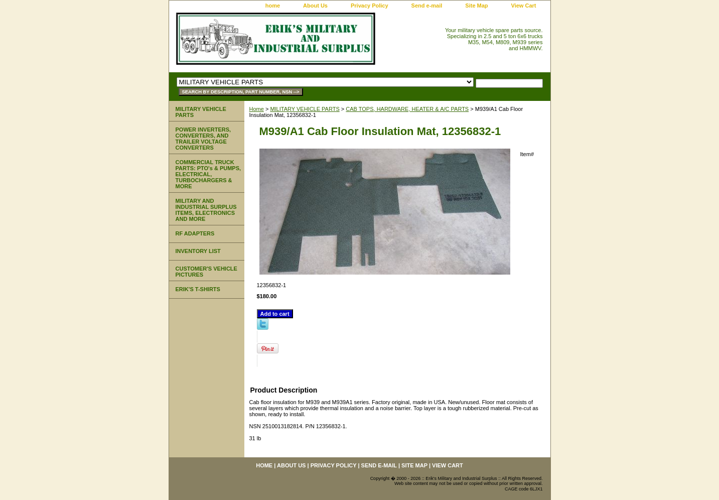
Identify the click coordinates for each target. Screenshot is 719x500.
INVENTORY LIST (198, 251)
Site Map (476, 6)
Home (256, 109)
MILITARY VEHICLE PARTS (304, 109)
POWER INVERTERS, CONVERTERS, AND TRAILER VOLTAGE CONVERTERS (203, 139)
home (272, 6)
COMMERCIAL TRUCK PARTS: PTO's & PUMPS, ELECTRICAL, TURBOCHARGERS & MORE (208, 174)
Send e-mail (427, 6)
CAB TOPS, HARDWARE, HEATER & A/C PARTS (407, 109)
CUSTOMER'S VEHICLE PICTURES (206, 272)
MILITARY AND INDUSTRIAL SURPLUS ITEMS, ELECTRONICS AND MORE (206, 210)
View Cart (523, 6)
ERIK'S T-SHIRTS (198, 289)
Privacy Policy (369, 6)
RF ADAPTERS (195, 233)
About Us (315, 6)
